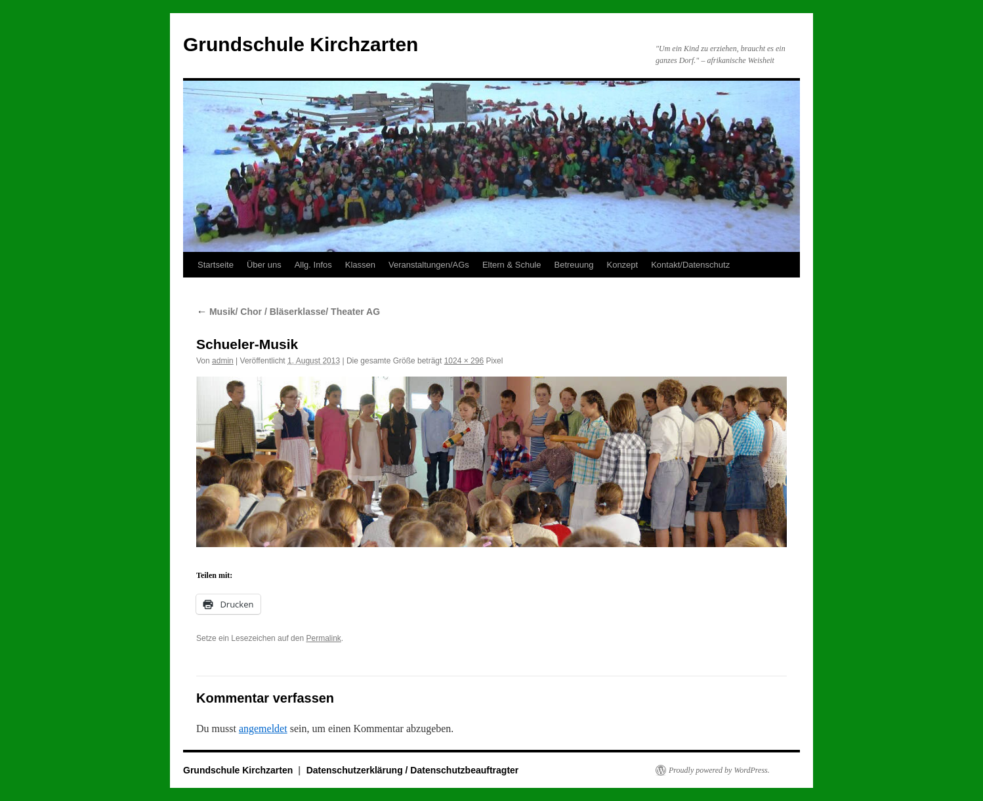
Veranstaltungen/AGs (428, 265)
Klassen (360, 265)
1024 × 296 (464, 360)
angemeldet (263, 728)
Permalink (323, 638)
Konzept (622, 265)
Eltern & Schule (511, 265)
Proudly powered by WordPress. (719, 770)
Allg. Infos (313, 265)
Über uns (264, 265)
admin (223, 360)
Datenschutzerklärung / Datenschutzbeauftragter (412, 770)
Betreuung (573, 265)
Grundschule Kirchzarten (300, 44)
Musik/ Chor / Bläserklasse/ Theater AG (288, 311)
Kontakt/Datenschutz (690, 265)
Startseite (216, 265)
